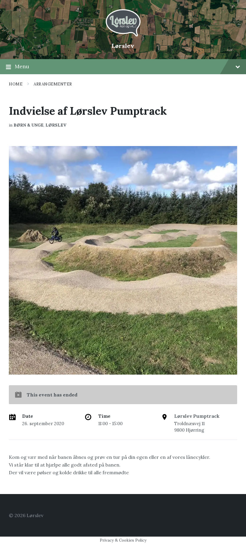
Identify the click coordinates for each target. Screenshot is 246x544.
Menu (123, 67)
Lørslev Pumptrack (196, 416)
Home (15, 84)
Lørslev (123, 45)
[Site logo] (123, 36)
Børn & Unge (28, 125)
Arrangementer (53, 84)
